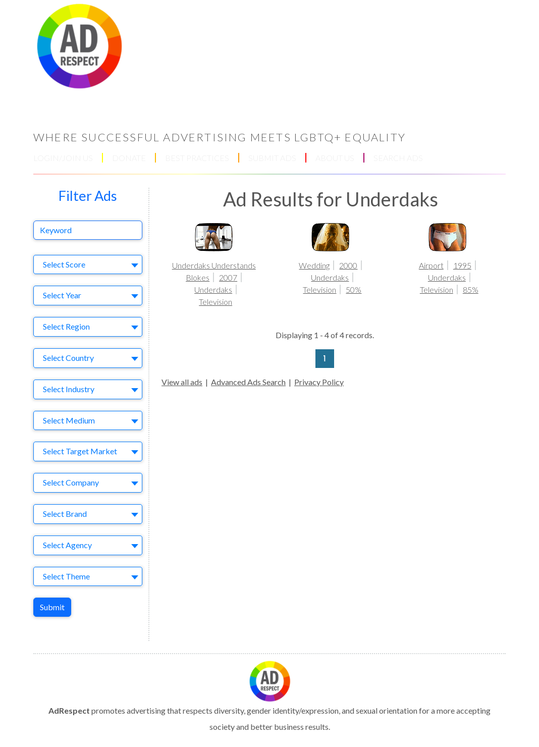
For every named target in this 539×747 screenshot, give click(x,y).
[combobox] (87, 265)
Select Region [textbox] (66, 326)
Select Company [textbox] (71, 482)
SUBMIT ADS (272, 158)
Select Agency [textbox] (67, 545)
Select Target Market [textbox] (80, 451)
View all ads (181, 382)
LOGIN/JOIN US (63, 158)
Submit (52, 607)
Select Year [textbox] (62, 295)
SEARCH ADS (398, 158)
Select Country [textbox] (68, 357)
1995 (462, 265)
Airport (431, 265)
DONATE (129, 158)
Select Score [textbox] (64, 264)
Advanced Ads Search (248, 382)
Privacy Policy (319, 382)
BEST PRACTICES (197, 158)
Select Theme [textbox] (66, 576)
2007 (228, 277)
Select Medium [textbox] (69, 420)
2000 (348, 265)
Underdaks (213, 289)
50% (353, 289)
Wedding (314, 265)
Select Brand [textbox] (65, 513)
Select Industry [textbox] (68, 389)
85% (470, 289)
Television (215, 301)
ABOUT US (334, 158)
